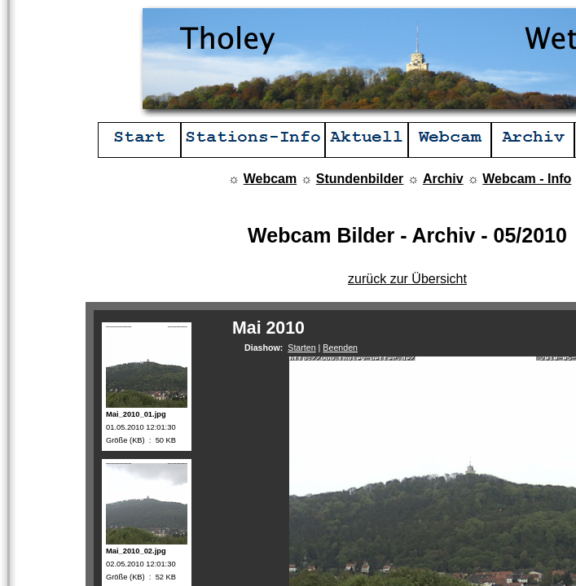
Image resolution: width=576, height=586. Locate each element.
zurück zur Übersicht (407, 279)
